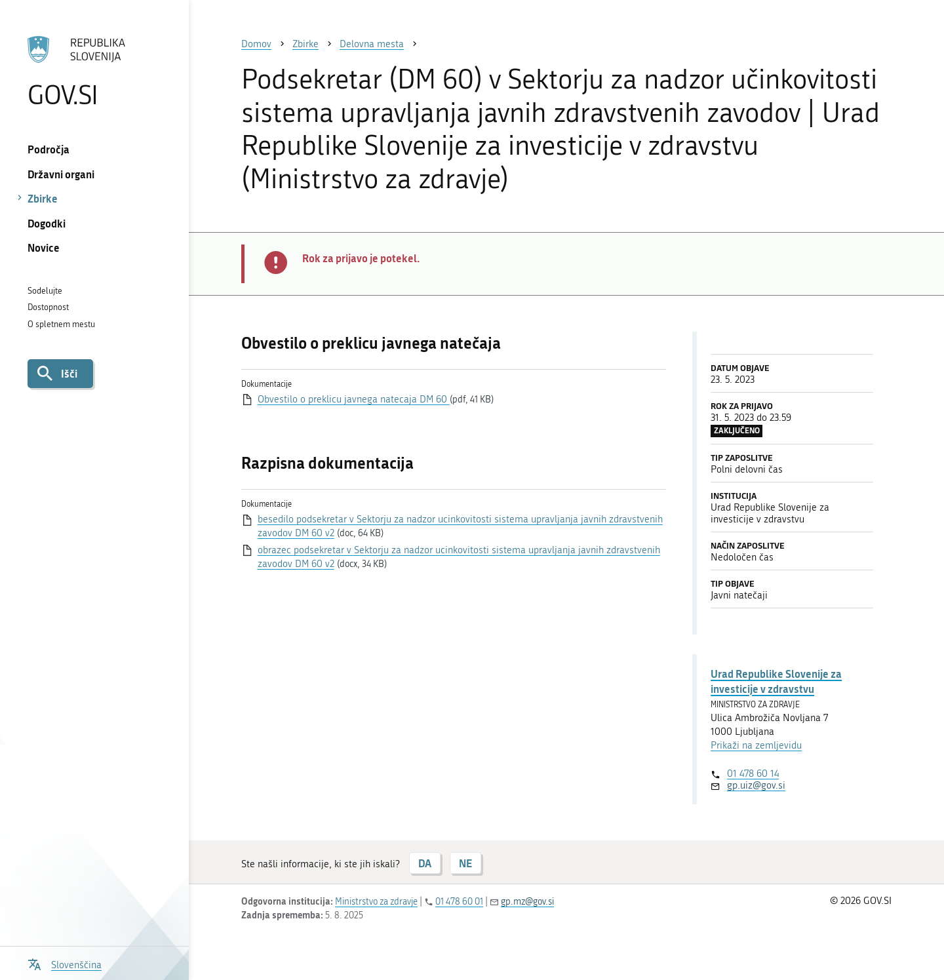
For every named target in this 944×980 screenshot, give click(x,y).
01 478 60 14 (753, 773)
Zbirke (43, 198)
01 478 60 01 (459, 901)
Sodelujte (45, 291)
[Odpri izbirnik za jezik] (64, 963)
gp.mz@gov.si (527, 901)
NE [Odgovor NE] (465, 863)
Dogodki (47, 223)
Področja (48, 149)
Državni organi (61, 174)
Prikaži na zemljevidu (756, 745)
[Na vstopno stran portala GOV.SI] (94, 71)
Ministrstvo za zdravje (376, 901)
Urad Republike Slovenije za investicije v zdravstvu (776, 681)
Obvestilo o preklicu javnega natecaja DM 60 (354, 399)
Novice (44, 247)
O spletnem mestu (61, 324)
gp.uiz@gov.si (756, 785)
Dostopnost (48, 307)
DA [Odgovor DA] (424, 863)
